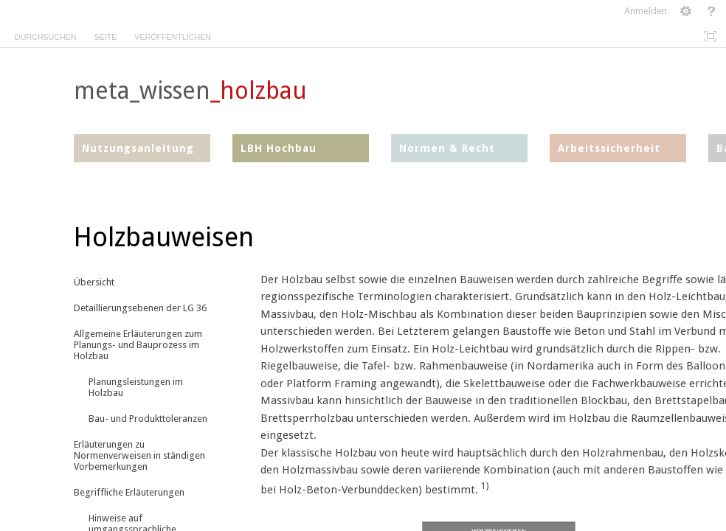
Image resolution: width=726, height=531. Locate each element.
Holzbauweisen (164, 237)
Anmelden (645, 10)
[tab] (45, 34)
